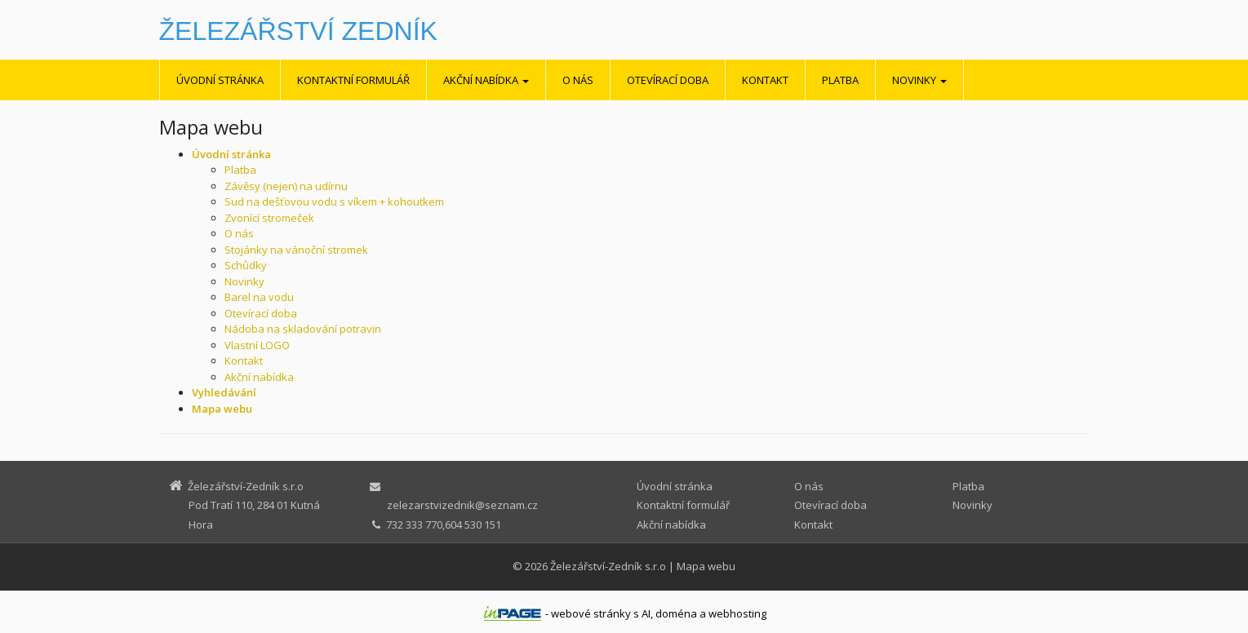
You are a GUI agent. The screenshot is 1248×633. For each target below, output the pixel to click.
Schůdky (245, 265)
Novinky (919, 80)
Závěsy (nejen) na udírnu (286, 186)
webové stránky (591, 613)
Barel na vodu (259, 297)
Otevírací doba (667, 80)
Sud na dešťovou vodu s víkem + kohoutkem (334, 201)
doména (676, 613)
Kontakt (765, 80)
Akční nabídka (486, 80)
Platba (840, 80)
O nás (577, 80)
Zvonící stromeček (269, 217)
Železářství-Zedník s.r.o (608, 566)
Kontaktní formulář (353, 80)
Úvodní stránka (220, 80)
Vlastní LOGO (257, 345)
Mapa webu (706, 566)
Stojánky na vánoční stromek (296, 249)
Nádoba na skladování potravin (302, 328)
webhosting (737, 613)
